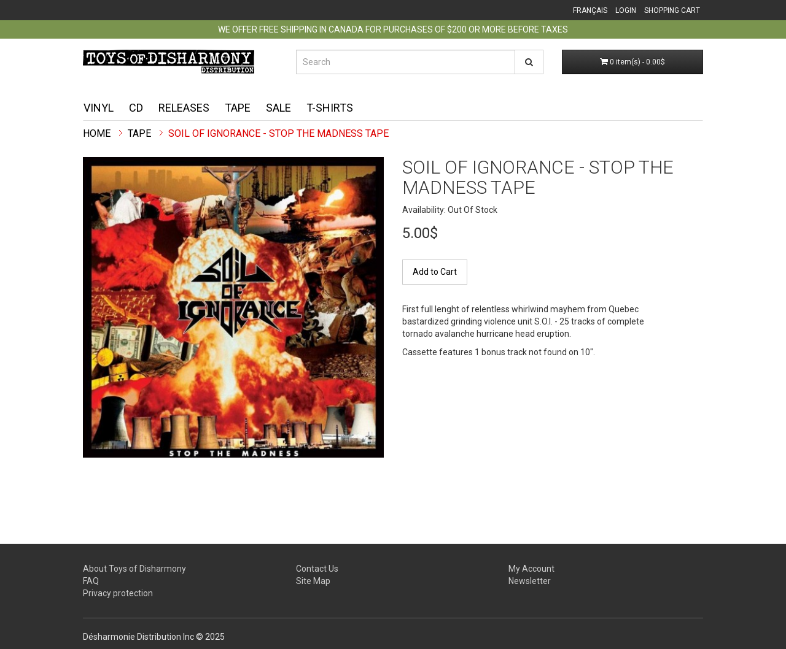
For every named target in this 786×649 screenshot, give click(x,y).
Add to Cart (435, 272)
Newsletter (529, 581)
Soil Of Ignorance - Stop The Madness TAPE (278, 133)
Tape (238, 107)
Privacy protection (118, 593)
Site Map (313, 581)
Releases (183, 107)
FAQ (91, 581)
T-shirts (329, 107)
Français (590, 10)
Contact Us (317, 569)
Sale (278, 107)
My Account (531, 569)
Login (625, 10)
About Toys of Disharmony (134, 569)
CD (136, 107)
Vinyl (99, 107)
